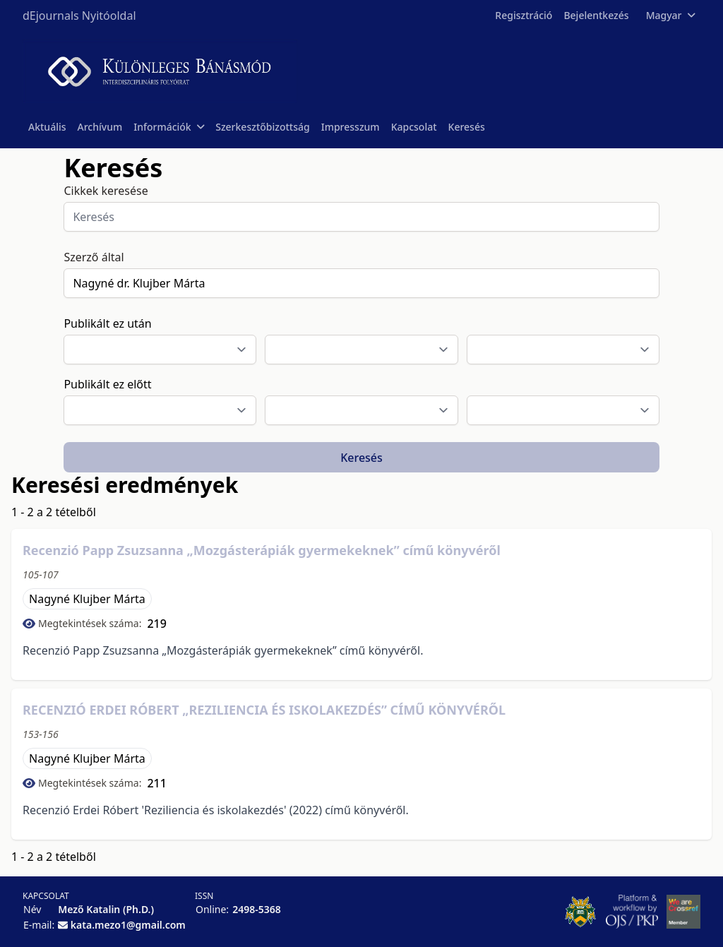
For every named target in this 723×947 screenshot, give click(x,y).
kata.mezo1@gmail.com (128, 924)
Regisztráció (523, 15)
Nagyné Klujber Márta (87, 599)
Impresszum (350, 126)
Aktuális (47, 126)
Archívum (100, 126)
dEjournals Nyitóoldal (79, 15)
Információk (168, 126)
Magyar (670, 15)
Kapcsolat (414, 126)
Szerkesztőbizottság (262, 126)
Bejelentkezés (595, 15)
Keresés (466, 126)
